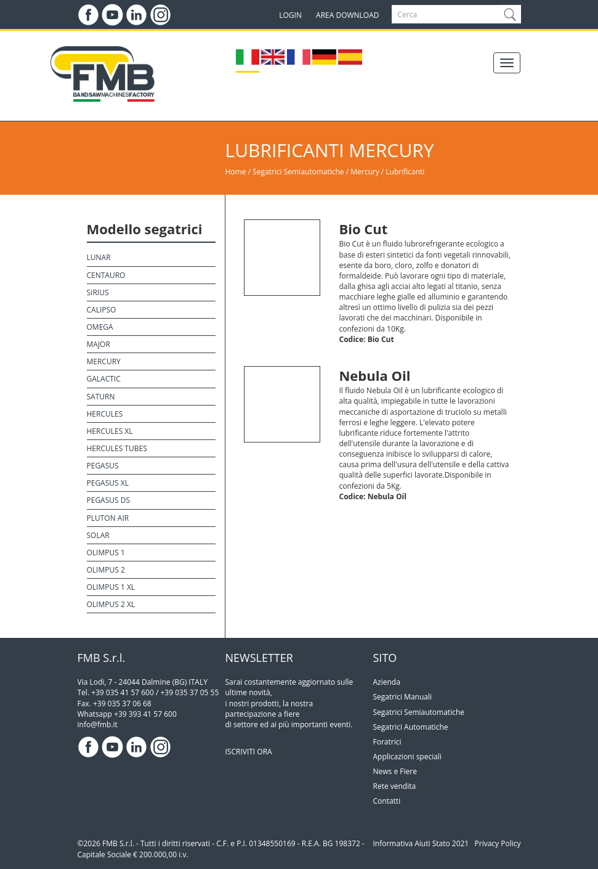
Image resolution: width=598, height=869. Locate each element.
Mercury (365, 171)
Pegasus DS (109, 500)
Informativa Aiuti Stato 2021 (421, 843)
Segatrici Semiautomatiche (298, 171)
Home (235, 171)
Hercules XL (110, 431)
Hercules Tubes (117, 448)
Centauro (106, 275)
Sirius (98, 292)
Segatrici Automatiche (410, 727)
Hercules (105, 414)
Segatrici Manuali (402, 697)
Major (98, 344)
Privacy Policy (498, 843)
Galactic (104, 378)
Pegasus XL (108, 483)
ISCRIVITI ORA (248, 751)
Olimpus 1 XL (111, 587)
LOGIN (290, 15)
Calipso (101, 309)
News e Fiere (395, 771)
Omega (100, 327)
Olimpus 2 (106, 570)
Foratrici (387, 741)
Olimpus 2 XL (111, 604)
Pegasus (103, 465)
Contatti (387, 801)
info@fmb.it (98, 724)
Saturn (101, 396)
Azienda (386, 682)
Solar (98, 535)
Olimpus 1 (106, 552)
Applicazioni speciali (407, 756)
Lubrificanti (405, 171)
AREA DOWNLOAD (347, 15)
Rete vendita (394, 786)
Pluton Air (108, 518)
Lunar (99, 257)
